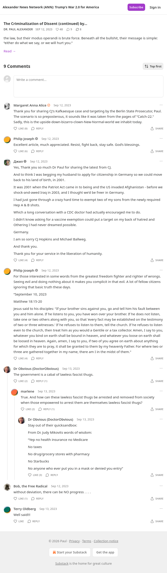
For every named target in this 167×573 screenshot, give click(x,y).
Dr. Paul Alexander (18, 29)
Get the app (105, 552)
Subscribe (136, 7)
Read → (10, 51)
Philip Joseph (24, 138)
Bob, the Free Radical (30, 486)
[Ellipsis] (161, 105)
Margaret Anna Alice (30, 105)
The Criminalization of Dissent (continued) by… (45, 23)
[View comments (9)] (69, 29)
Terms (86, 541)
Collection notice (106, 541)
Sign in (155, 7)
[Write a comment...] (88, 86)
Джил (18, 161)
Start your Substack (69, 552)
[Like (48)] (59, 29)
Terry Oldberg (25, 508)
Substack (62, 563)
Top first (153, 66)
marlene (27, 391)
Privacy (74, 541)
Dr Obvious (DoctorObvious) (36, 368)
